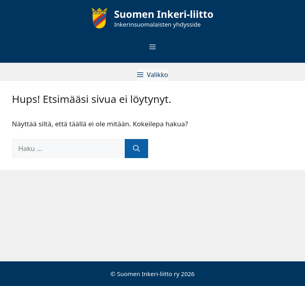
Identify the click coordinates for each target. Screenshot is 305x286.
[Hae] (136, 148)
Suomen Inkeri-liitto (163, 14)
